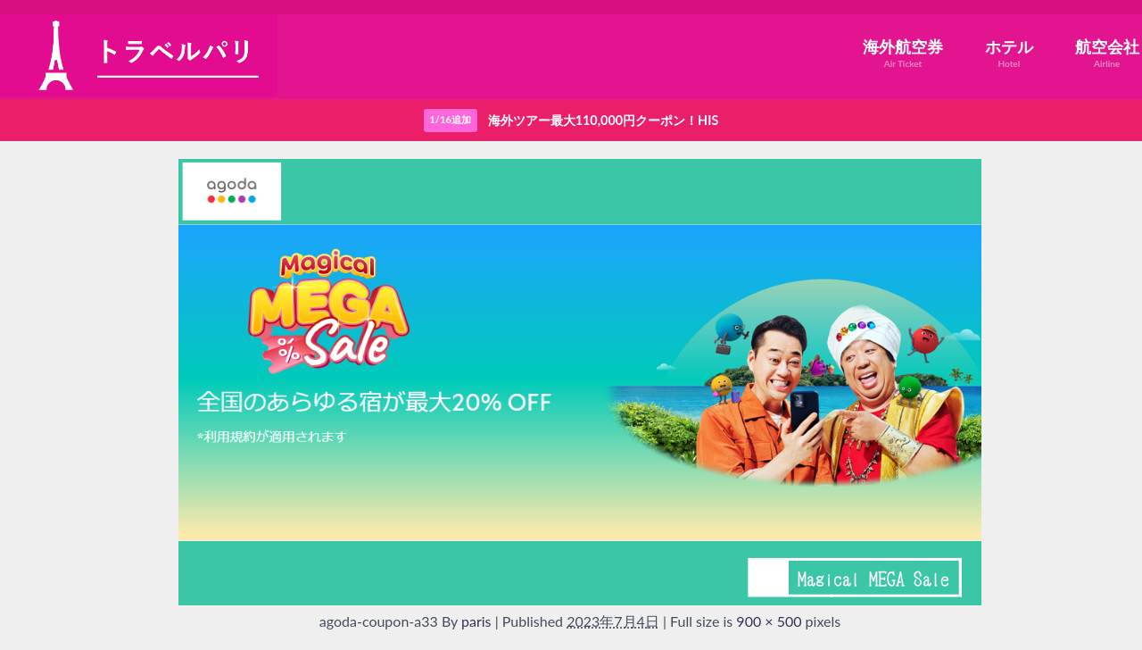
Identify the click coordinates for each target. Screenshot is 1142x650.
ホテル (1009, 53)
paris (476, 620)
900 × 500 (768, 620)
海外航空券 (903, 53)
